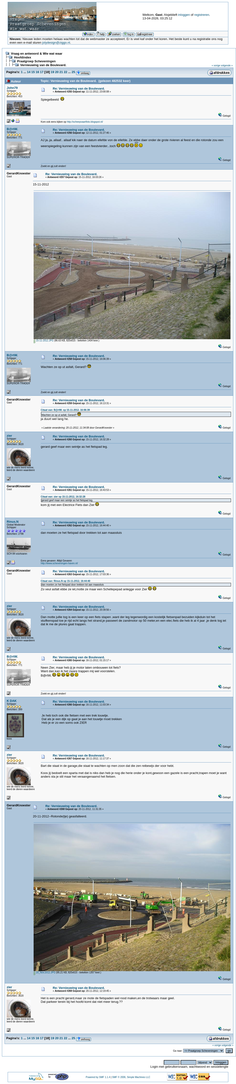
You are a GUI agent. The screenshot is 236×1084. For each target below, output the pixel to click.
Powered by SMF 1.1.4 (98, 1077)
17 (41, 72)
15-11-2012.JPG (44, 340)
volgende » (227, 65)
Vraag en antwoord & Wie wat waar (36, 53)
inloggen (184, 15)
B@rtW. (12, 129)
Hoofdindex (22, 57)
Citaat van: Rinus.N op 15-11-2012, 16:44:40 (65, 581)
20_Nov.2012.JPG (44, 972)
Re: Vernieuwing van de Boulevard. (79, 88)
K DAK (12, 701)
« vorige (216, 65)
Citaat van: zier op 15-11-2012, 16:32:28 (63, 496)
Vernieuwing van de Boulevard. (43, 65)
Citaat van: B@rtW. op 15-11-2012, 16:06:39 (65, 410)
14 (28, 72)
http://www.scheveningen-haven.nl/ (59, 563)
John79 (12, 88)
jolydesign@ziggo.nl (56, 42)
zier (9, 435)
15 (33, 72)
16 (37, 72)
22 (65, 72)
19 (52, 72)
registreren (201, 15)
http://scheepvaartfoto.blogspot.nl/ (85, 121)
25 (73, 72)
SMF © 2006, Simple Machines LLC (131, 1077)
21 (61, 72)
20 (56, 72)
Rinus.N (12, 521)
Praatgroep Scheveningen (36, 61)
